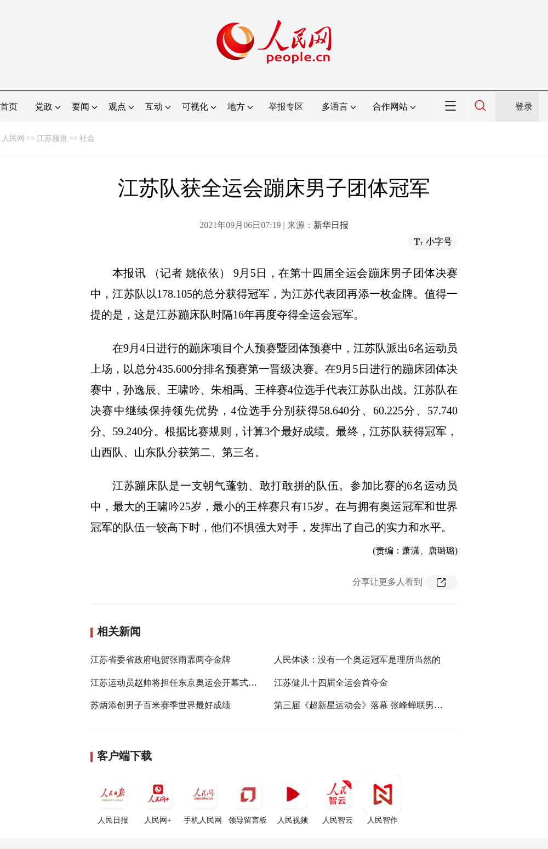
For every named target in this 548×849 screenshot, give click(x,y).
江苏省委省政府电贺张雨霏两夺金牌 (160, 659)
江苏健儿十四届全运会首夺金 (331, 682)
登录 (524, 106)
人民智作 (382, 799)
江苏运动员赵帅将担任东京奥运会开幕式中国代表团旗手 (200, 682)
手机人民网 (203, 799)
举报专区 (286, 106)
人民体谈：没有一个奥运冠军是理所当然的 (357, 659)
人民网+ (158, 799)
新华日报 (331, 225)
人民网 (13, 138)
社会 (87, 138)
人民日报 (113, 799)
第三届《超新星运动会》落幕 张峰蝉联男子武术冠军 (376, 705)
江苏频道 (52, 138)
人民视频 (292, 799)
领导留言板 (248, 799)
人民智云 (337, 799)
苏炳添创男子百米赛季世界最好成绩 (160, 705)
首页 (9, 106)
